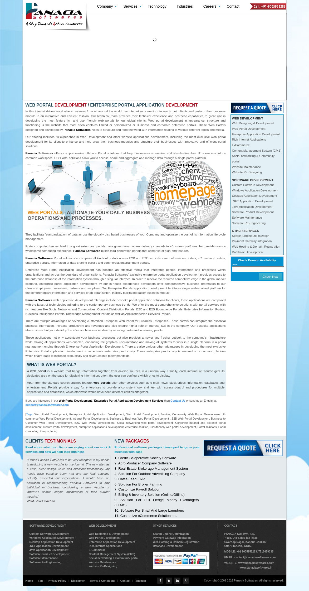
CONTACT (230, 525)
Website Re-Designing (247, 172)
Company (105, 6)
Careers (210, 6)
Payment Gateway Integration (252, 241)
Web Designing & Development (253, 123)
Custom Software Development (253, 184)
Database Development (248, 252)
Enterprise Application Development (256, 134)
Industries (185, 6)
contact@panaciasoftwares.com (255, 557)
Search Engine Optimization (250, 235)
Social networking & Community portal (114, 558)
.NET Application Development (252, 201)
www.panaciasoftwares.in (255, 567)
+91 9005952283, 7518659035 (255, 551)
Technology (157, 6)
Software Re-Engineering (249, 223)
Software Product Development (253, 212)
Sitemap (140, 580)
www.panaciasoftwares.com (256, 562)
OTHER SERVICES (164, 525)
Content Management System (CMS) (257, 150)
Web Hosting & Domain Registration (256, 246)
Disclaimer (78, 580)
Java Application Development (252, 206)
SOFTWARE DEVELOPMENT (48, 525)
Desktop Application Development (254, 195)
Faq (40, 580)
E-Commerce (241, 145)
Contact (233, 6)
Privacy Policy (57, 580)
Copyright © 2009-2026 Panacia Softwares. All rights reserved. (243, 580)
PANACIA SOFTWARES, (239, 533)
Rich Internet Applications (249, 139)
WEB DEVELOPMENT (102, 525)
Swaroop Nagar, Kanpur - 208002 (245, 542)
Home (29, 580)
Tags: (29, 414)
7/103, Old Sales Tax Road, (241, 537)
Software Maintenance (247, 217)
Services (130, 6)
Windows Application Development (255, 190)
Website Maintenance (246, 167)
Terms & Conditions (102, 580)
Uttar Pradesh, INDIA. (238, 546)
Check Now (270, 276)
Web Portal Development (249, 128)
